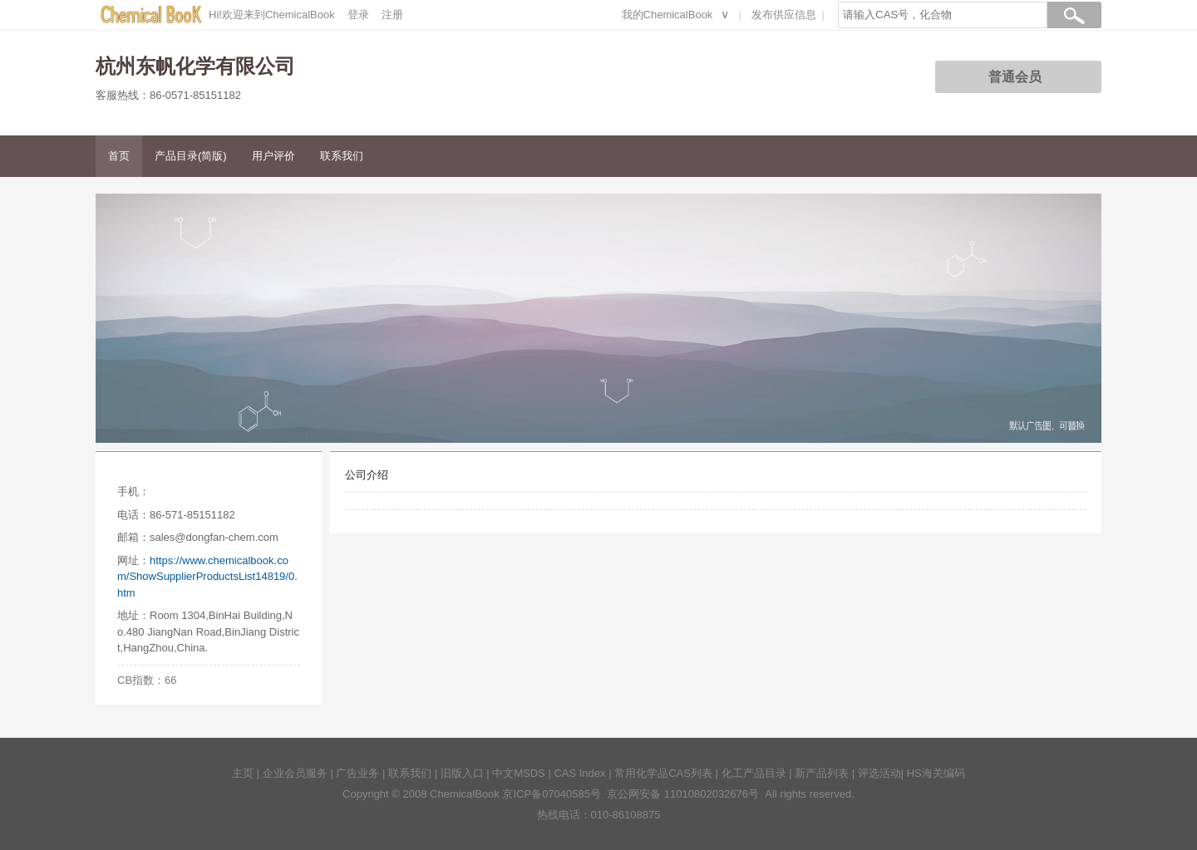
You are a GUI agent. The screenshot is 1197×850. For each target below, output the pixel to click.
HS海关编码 (936, 773)
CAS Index (579, 773)
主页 (243, 773)
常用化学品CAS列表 (663, 773)
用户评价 (273, 156)
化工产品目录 (754, 773)
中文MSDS (518, 773)
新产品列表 (822, 773)
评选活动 (879, 773)
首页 (119, 156)
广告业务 (357, 773)
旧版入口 (462, 773)
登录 (358, 14)
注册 (392, 14)
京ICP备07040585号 (551, 794)
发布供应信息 (783, 14)
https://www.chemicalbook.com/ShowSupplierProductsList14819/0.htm (207, 576)
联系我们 (341, 156)
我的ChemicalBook (667, 14)
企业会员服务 (295, 773)
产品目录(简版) (191, 156)
